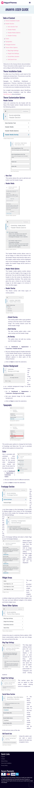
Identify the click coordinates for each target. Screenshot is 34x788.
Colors (7, 38)
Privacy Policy (4, 765)
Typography (8, 41)
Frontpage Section (7, 486)
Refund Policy (4, 761)
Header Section (9, 23)
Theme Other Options (11, 47)
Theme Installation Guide (12, 20)
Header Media (12, 29)
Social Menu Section (13, 56)
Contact (3, 758)
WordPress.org (7, 94)
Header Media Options (14, 32)
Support (3, 756)
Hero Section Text (13, 26)
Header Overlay (12, 35)
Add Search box (12, 59)
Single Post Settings (13, 53)
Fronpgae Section (10, 44)
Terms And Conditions (6, 763)
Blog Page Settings (13, 50)
